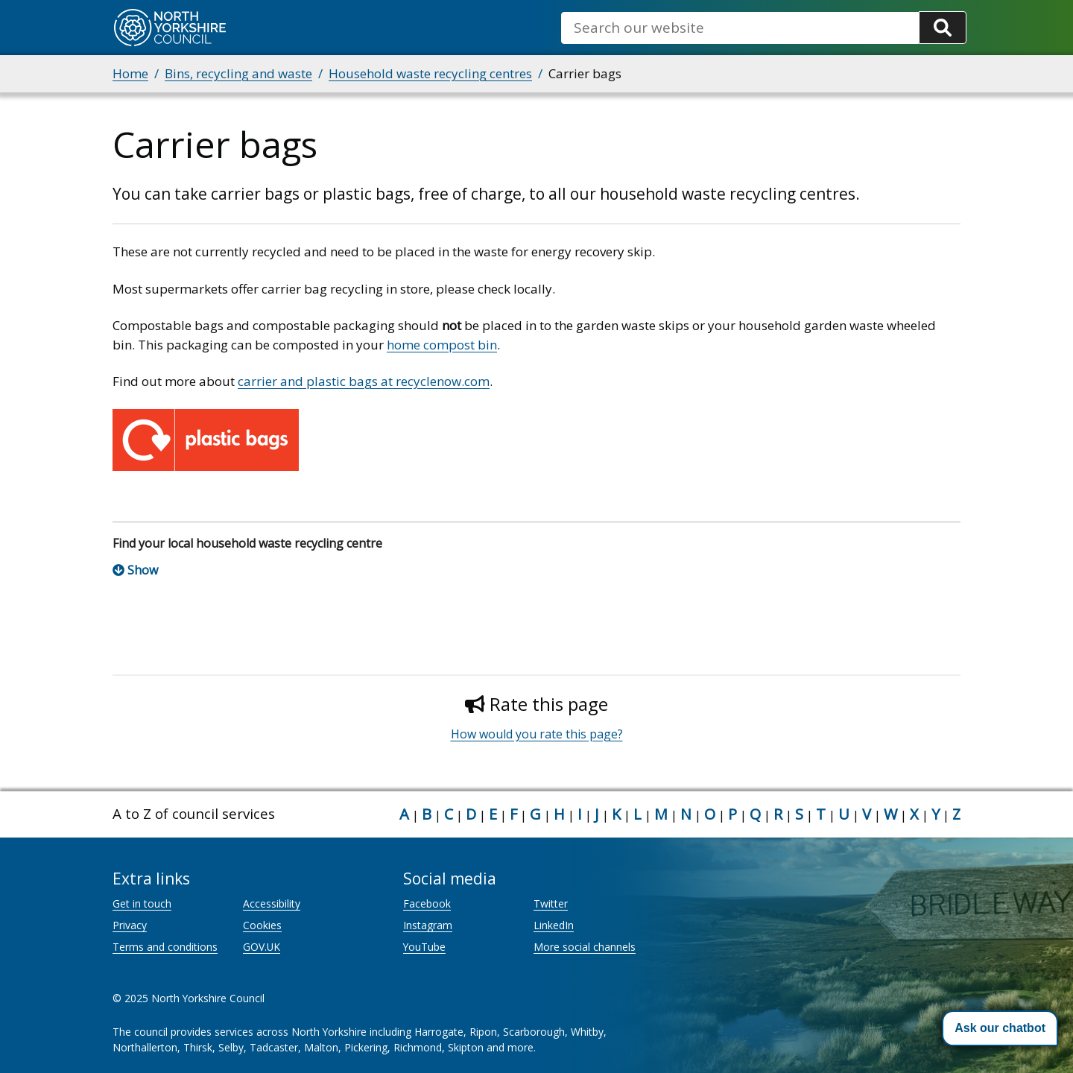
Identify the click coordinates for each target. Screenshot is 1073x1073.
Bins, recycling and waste (238, 73)
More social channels (585, 947)
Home (130, 73)
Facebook (427, 903)
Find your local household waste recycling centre (247, 543)
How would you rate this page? (537, 734)
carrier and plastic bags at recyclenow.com (364, 381)
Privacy (130, 925)
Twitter (551, 903)
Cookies (262, 925)
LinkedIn (554, 925)
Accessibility (271, 903)
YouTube (424, 947)
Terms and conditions (165, 947)
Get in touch (142, 903)
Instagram (427, 925)
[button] (1000, 1028)
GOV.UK (261, 947)
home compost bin (442, 344)
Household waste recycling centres (430, 73)
